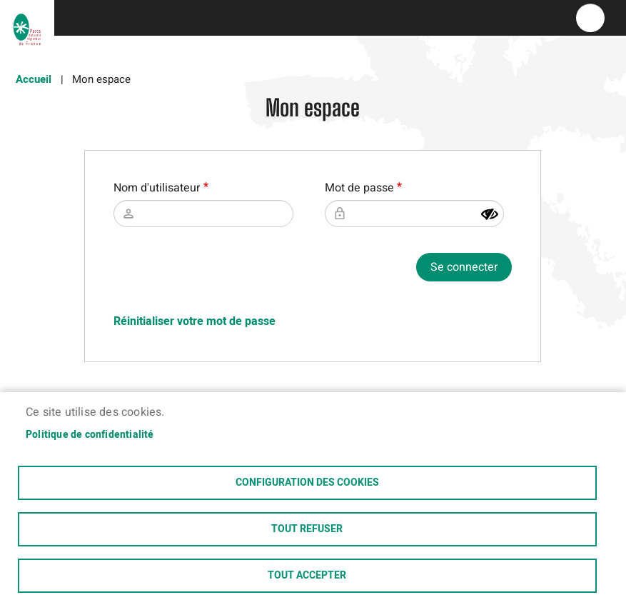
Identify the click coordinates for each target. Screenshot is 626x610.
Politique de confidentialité (90, 435)
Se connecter (464, 267)
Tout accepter (307, 576)
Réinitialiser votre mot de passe (194, 321)
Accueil (33, 79)
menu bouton (590, 18)
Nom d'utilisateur (156, 187)
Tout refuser (307, 529)
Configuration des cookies (307, 483)
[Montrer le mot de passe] (489, 214)
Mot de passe (359, 187)
